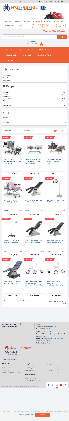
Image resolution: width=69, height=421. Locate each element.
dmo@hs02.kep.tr (41, 336)
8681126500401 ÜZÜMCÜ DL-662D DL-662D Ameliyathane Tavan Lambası (34, 283)
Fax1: (37, 340)
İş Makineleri (27, 55)
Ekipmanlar (10, 60)
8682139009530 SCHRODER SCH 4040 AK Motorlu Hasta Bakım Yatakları (13, 161)
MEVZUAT (27, 21)
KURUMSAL (18, 21)
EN (20, 1)
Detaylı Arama (32, 46)
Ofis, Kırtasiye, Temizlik (26, 50)
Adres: (38, 324)
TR (17, 1)
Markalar (5, 117)
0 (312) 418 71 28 (44, 343)
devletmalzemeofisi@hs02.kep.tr (53, 338)
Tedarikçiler (6, 122)
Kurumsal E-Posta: (41, 334)
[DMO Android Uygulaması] (57, 388)
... (27, 300)
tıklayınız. (30, 414)
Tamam (42, 414)
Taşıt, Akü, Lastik (12, 55)
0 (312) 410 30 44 (44, 340)
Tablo (56, 131)
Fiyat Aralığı (6, 113)
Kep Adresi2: (40, 338)
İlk (4, 300)
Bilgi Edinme (5, 370)
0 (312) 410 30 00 (46, 331)
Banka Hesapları (6, 368)
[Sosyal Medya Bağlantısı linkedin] (65, 385)
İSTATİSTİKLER (58, 21)
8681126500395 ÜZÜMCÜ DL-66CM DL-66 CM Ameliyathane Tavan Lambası (56, 283)
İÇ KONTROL (48, 21)
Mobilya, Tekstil (44, 50)
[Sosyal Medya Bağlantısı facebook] (48, 385)
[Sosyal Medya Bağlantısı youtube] (61, 385)
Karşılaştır (32, 43)
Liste (63, 131)
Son (31, 300)
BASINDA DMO (9, 25)
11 (24, 300)
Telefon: (38, 331)
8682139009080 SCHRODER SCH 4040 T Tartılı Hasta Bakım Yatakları (34, 161)
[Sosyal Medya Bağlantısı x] (52, 385)
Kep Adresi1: (62, 334)
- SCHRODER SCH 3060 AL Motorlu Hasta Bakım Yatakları (55, 161)
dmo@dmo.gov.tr (52, 334)
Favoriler (32, 41)
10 (20, 300)
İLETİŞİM (19, 25)
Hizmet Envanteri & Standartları (11, 372)
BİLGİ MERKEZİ (37, 21)
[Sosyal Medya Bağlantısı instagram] (57, 385)
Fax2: (37, 343)
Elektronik (10, 50)
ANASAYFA (8, 21)
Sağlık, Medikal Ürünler (45, 55)
